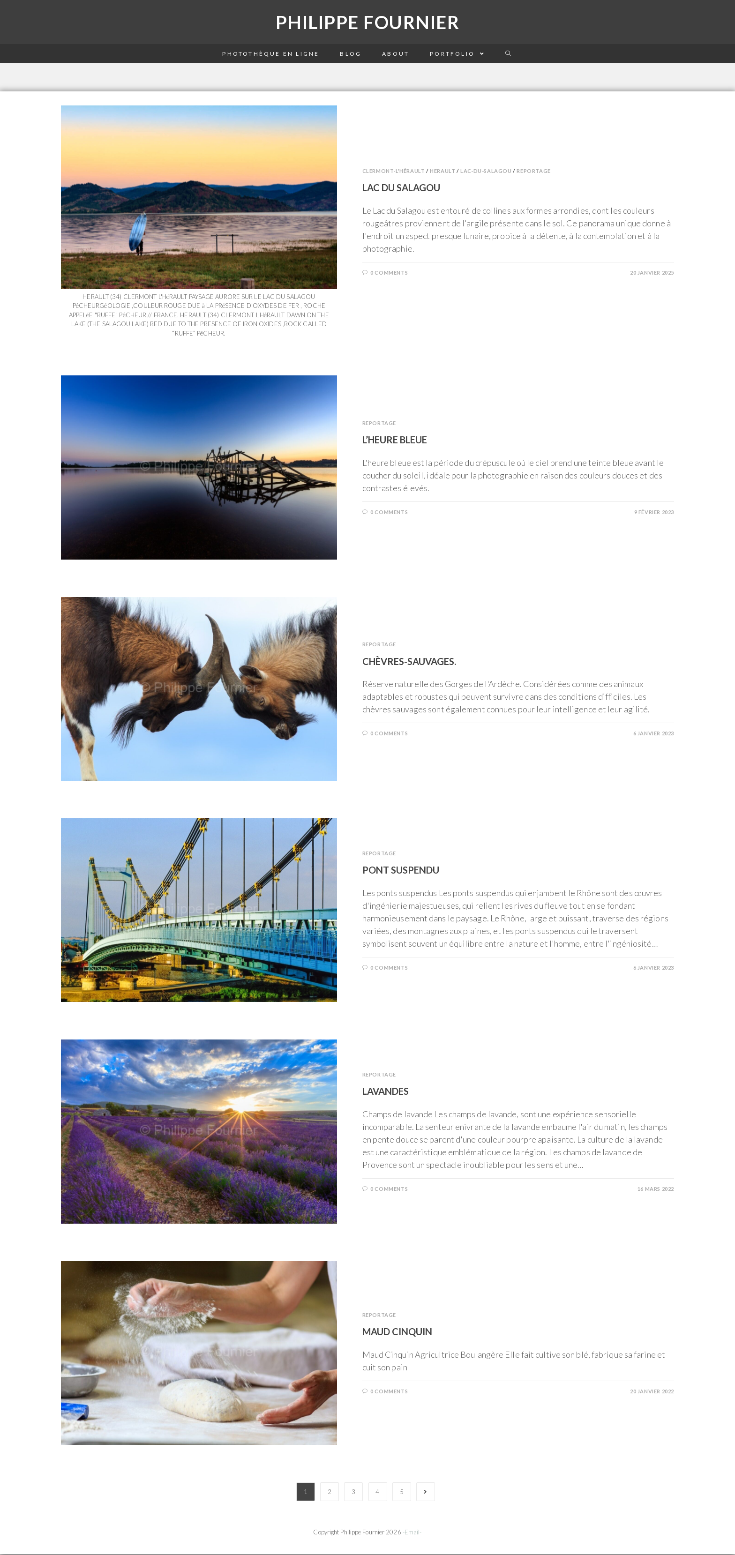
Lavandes (385, 1092)
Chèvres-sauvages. (409, 662)
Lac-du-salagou (485, 172)
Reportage (533, 172)
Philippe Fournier (367, 23)
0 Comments (389, 273)
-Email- (412, 1533)
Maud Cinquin (397, 1332)
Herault (442, 172)
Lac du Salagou (401, 188)
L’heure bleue (394, 440)
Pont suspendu (400, 870)
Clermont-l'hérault (393, 172)
